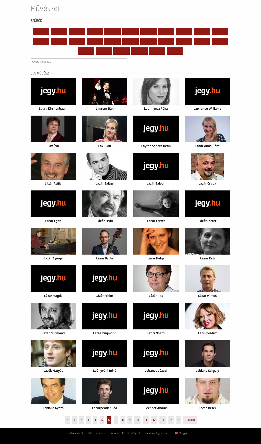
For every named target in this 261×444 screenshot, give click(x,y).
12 (154, 420)
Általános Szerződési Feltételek (87, 433)
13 (162, 420)
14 (170, 420)
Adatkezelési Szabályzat (125, 433)
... (175, 51)
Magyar (181, 433)
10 (137, 420)
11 (145, 420)
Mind (41, 31)
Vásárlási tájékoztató (157, 433)
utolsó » (190, 420)
